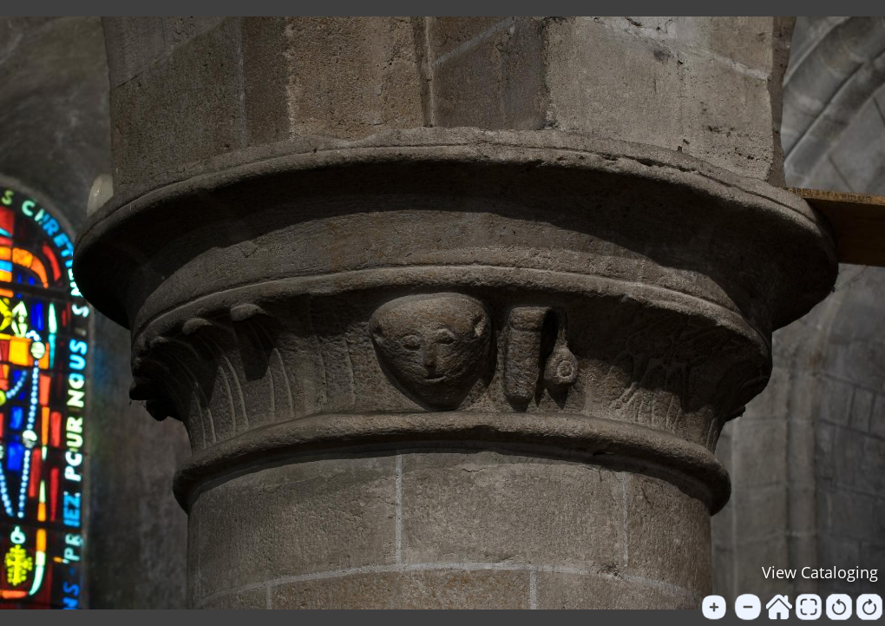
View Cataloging (820, 572)
